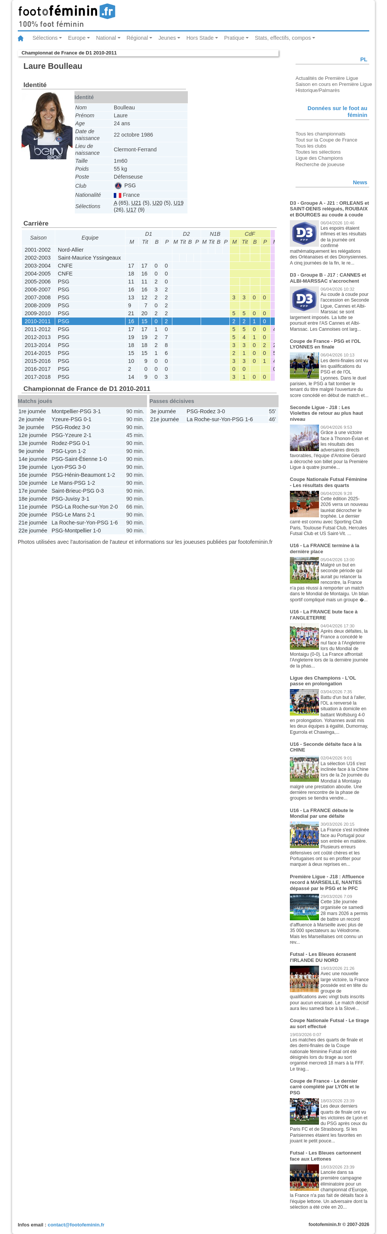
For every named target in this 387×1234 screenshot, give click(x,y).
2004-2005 (38, 274)
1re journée (32, 411)
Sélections (45, 38)
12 (144, 297)
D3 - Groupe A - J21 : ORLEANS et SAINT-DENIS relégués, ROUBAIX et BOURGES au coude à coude (329, 209)
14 (131, 377)
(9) (136, 210)
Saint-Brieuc (66, 491)
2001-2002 (38, 250)
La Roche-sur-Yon (86, 507)
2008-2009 (38, 305)
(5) (140, 203)
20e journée (33, 515)
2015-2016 (38, 361)
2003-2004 (38, 266)
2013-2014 (38, 345)
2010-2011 (38, 321)
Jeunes (167, 38)
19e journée (33, 467)
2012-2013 (38, 337)
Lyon (71, 451)
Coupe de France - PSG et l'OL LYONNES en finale (325, 344)
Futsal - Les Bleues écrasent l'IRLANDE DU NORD (323, 957)
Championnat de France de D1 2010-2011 (69, 53)
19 (131, 337)
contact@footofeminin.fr (76, 1225)
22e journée (33, 531)
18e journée (33, 499)
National (106, 38)
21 (131, 313)
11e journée (33, 507)
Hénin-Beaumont (85, 475)
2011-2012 (38, 329)
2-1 (87, 435)
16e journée (33, 475)
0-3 (100, 491)
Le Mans (61, 483)
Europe (76, 38)
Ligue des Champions (319, 158)
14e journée (33, 459)
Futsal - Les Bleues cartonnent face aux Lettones (325, 1156)
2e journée (31, 419)
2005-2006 (38, 282)
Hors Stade (200, 38)
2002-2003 (38, 258)
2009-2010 (38, 313)
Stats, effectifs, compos (283, 38)
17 (131, 266)
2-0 (114, 507)
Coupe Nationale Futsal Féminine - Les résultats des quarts (328, 482)
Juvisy (72, 499)
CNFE (65, 266)
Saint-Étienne (81, 459)
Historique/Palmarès (318, 90)
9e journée (31, 451)
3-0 (86, 427)
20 (144, 313)
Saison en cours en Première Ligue (334, 84)
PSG (125, 185)
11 (131, 282)
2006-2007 (38, 289)
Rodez (73, 427)
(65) (121, 203)
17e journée (33, 491)
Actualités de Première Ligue (327, 78)
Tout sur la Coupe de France (326, 140)
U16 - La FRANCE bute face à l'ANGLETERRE (324, 615)
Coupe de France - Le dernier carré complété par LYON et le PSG (324, 1087)
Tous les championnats (320, 134)
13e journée (33, 443)
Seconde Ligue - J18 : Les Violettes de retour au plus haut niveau (326, 413)
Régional (137, 38)
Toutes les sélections (318, 152)
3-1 (97, 411)
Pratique (234, 38)
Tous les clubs (311, 146)
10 (131, 361)
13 (131, 297)
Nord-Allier (71, 250)
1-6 (114, 523)
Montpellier (64, 411)
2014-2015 (38, 353)
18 (131, 274)
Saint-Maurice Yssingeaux (89, 258)
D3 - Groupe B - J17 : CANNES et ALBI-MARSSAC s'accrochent (328, 278)
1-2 (82, 451)
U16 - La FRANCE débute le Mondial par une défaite (321, 813)
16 (144, 274)
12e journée (33, 435)
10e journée (33, 483)
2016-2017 (38, 369)
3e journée (31, 427)
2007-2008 (38, 297)
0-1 (87, 419)
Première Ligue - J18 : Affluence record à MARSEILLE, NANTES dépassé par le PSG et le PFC (327, 882)
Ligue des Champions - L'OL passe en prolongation (323, 681)
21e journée (33, 523)
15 (144, 321)
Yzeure (60, 419)
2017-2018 (38, 377)
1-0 (103, 459)
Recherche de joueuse (320, 164)
